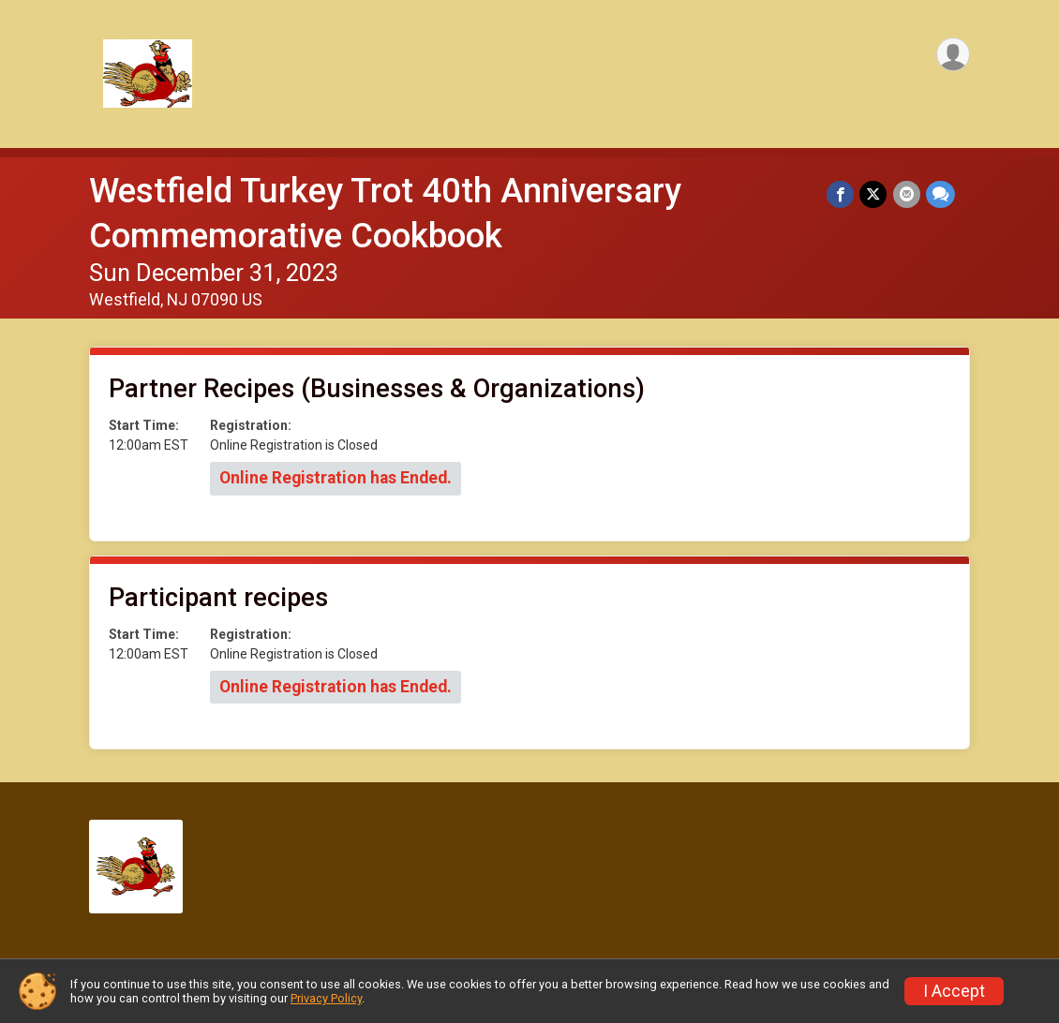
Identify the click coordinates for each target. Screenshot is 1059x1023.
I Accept (954, 991)
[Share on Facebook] (841, 194)
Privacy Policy (326, 998)
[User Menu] (952, 54)
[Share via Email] (906, 194)
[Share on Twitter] (873, 194)
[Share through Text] (940, 194)
